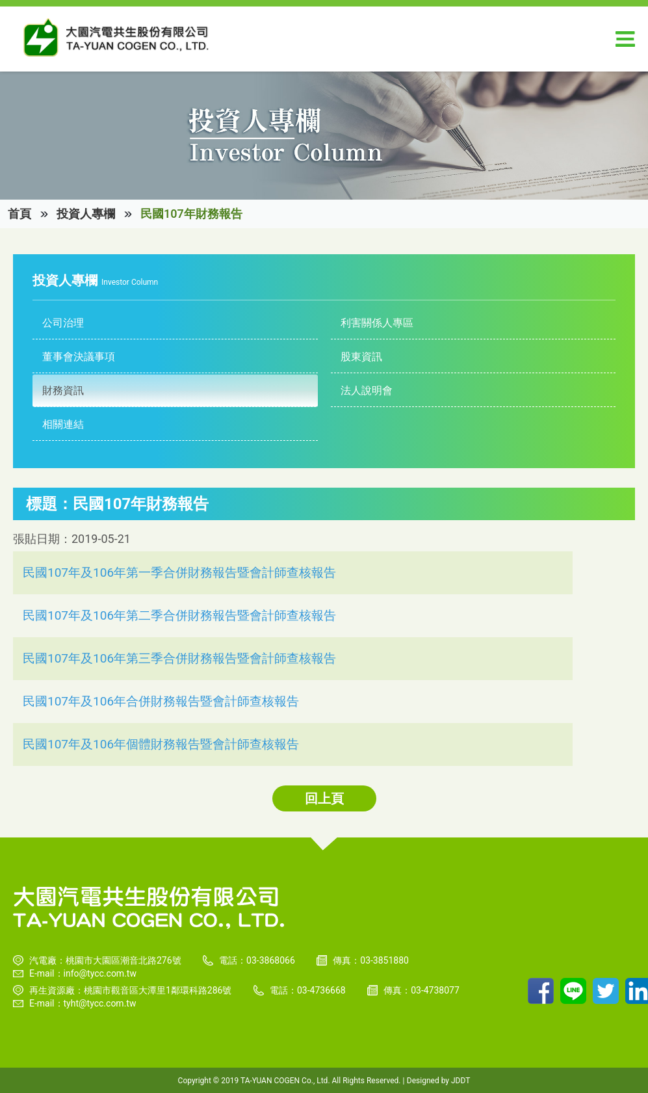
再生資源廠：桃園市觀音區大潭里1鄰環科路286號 (130, 990)
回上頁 (324, 798)
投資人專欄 (86, 213)
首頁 (19, 213)
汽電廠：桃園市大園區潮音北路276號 (105, 960)
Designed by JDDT (439, 1080)
